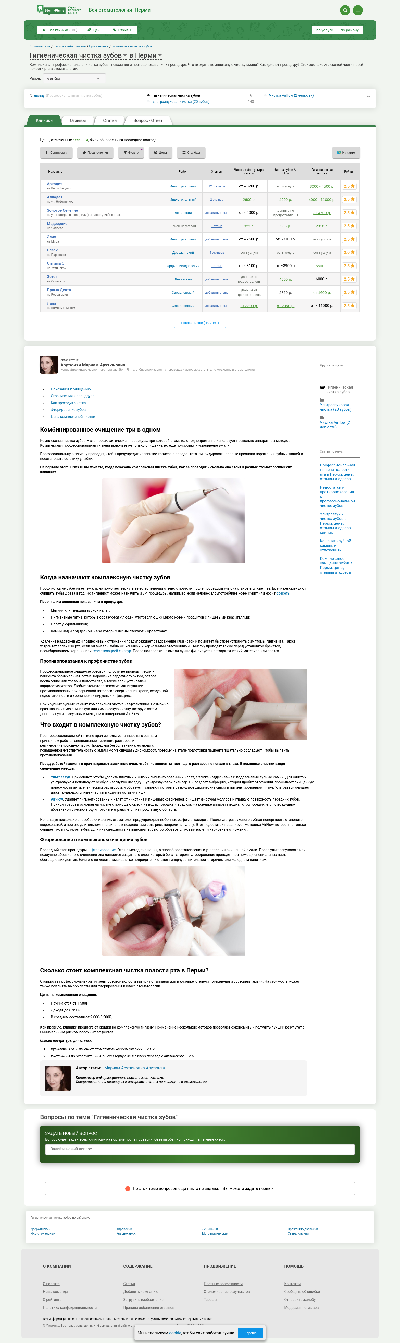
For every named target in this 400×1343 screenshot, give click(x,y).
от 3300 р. (249, 306)
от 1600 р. (322, 292)
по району (349, 30)
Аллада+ (54, 197)
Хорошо (250, 1333)
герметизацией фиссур (112, 651)
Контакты (292, 1284)
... (327, 379)
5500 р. (322, 266)
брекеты (283, 593)
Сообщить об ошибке (302, 1292)
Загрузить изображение (143, 1300)
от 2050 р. (285, 306)
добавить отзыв (216, 213)
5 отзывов (216, 253)
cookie (175, 1332)
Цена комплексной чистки (73, 417)
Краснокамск (126, 1233)
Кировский (124, 1229)
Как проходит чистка (68, 403)
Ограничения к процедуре (72, 396)
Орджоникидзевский (183, 266)
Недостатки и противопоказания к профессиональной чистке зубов (337, 496)
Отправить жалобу (300, 1300)
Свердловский (183, 292)
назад (68, 96)
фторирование (103, 850)
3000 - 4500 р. (322, 186)
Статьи (129, 1284)
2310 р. (322, 226)
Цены (95, 30)
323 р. (249, 226)
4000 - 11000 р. (322, 199)
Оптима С (55, 263)
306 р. (285, 226)
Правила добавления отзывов (148, 1307)
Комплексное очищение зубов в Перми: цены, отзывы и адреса (336, 565)
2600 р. (249, 199)
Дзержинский (183, 253)
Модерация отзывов (301, 1307)
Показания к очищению (71, 389)
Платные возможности (223, 1284)
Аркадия (54, 184)
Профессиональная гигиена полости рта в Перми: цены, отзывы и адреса (337, 472)
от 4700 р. (322, 213)
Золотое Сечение (62, 210)
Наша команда (55, 1292)
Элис (51, 237)
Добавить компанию (140, 1292)
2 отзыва (216, 199)
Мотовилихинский (215, 1233)
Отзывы (121, 30)
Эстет (52, 276)
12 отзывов (216, 186)
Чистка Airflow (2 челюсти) (291, 95)
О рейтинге (52, 1300)
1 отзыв (216, 226)
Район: (35, 78)
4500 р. (285, 279)
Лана (51, 303)
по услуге (324, 30)
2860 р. (285, 292)
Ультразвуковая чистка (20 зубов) (180, 101)
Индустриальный (183, 186)
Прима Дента (59, 290)
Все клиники (60, 30)
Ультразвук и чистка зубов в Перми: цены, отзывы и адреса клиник (335, 523)
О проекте (51, 1284)
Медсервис (57, 223)
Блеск (52, 250)
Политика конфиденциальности (70, 1307)
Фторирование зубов (68, 410)
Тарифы (210, 1300)
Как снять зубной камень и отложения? (335, 545)
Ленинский (183, 213)
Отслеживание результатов (227, 1292)
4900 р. (285, 199)
